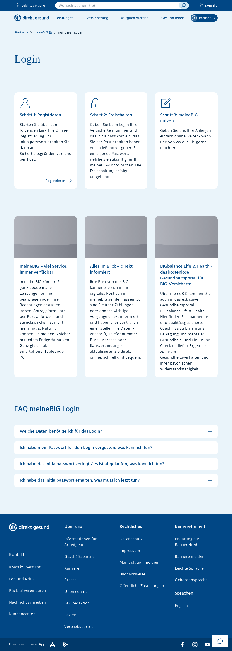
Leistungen (64, 18)
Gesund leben (172, 18)
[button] (116, 431)
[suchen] (184, 5)
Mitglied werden (135, 18)
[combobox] (117, 5)
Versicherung (98, 18)
